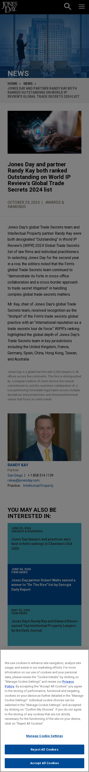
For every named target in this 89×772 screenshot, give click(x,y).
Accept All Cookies (44, 763)
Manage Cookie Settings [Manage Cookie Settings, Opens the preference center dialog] (44, 736)
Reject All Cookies (44, 749)
